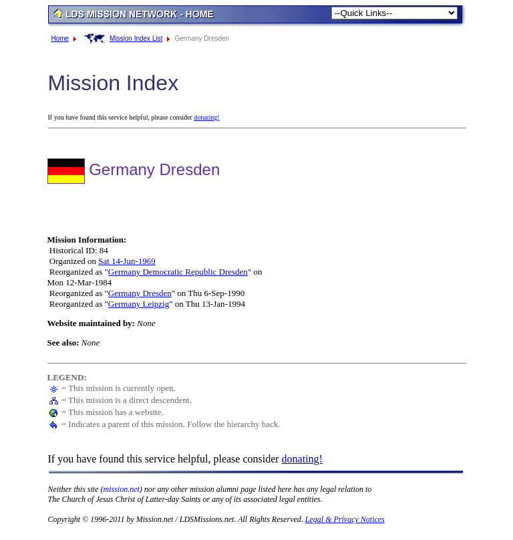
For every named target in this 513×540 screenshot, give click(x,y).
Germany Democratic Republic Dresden (178, 272)
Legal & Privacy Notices (345, 519)
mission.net (122, 489)
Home (60, 38)
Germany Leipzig (138, 304)
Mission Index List (136, 38)
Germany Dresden (140, 293)
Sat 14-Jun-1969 (127, 261)
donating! (206, 117)
